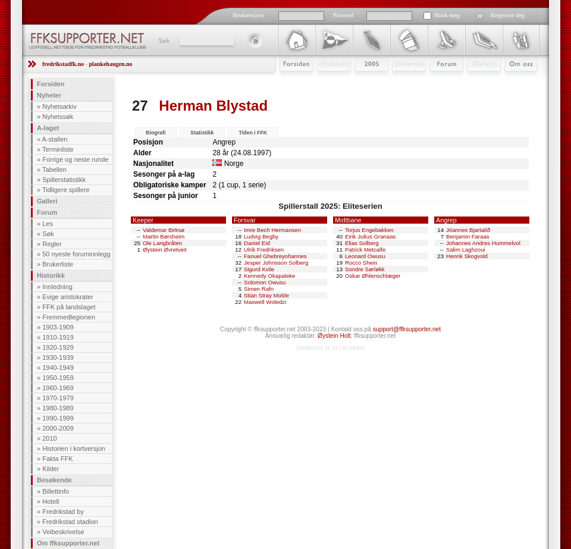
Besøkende (54, 480)
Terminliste (58, 149)
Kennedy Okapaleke (269, 275)
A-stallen (55, 139)
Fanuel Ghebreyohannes (275, 256)
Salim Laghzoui (465, 249)
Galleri (475, 81)
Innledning (57, 286)
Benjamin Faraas (468, 236)
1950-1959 (58, 377)
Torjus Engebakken (369, 230)
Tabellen (54, 169)
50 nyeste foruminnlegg (76, 254)
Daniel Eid (257, 243)
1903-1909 (58, 327)
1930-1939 (58, 357)
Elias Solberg (362, 243)
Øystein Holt (334, 335)
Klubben (328, 81)
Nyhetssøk (57, 116)
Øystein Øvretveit (165, 249)
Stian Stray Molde (266, 295)
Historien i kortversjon (73, 448)
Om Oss (516, 81)
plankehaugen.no (110, 64)
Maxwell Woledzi (265, 302)
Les (47, 223)
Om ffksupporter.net (68, 543)
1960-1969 (58, 387)
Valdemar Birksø (163, 230)
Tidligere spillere (66, 189)
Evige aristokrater (67, 296)
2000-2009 (58, 428)
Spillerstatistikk (64, 179)
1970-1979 (58, 397)
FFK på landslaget (68, 306)
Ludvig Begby (261, 236)
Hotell (50, 501)
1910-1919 (58, 337)
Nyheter (49, 95)
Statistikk (202, 133)
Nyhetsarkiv (59, 106)
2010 (49, 438)
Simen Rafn (259, 289)
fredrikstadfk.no (63, 64)
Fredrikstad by (63, 511)
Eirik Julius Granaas (370, 236)
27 (140, 106)
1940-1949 (58, 367)
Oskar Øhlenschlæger (372, 275)
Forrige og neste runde (75, 159)
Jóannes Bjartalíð (468, 230)
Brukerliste (57, 264)
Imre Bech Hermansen (272, 230)
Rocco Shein (361, 262)
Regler (51, 243)
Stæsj (399, 81)
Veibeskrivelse (63, 531)
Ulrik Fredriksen (264, 249)
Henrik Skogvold (467, 256)
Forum (438, 81)
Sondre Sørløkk (365, 269)
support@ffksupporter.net (407, 329)
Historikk (51, 275)
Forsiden (291, 81)
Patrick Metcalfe (365, 249)
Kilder (50, 468)
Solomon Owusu (265, 282)
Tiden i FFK (253, 133)
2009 (361, 81)
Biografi (155, 133)
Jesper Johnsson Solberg (276, 262)
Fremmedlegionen (68, 317)
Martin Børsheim (163, 236)
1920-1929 (58, 347)
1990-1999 (58, 418)
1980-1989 (58, 408)
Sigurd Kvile (259, 269)
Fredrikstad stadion (70, 521)
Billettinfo (55, 491)
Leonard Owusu (365, 256)
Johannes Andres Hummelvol (483, 243)
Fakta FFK (57, 458)
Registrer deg (508, 15)
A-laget (48, 127)
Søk (163, 40)
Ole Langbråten (162, 243)
